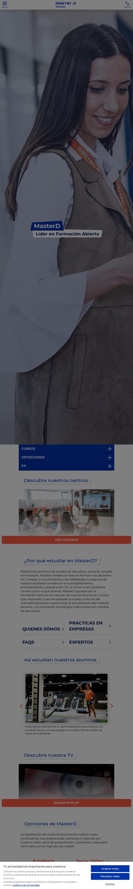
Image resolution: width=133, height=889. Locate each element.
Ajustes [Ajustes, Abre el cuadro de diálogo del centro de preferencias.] (110, 883)
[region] (66, 875)
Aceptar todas (110, 868)
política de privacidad (26, 885)
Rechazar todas (110, 876)
